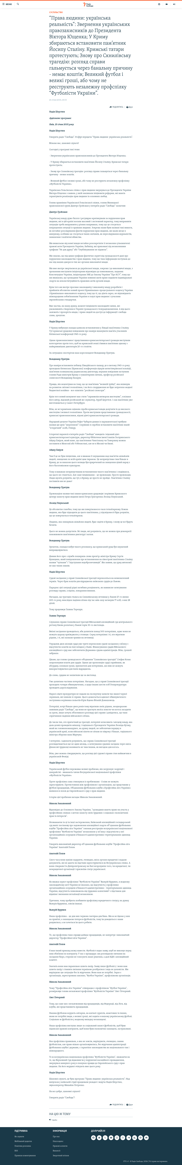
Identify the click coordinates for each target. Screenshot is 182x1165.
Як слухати (19, 1137)
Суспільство (56, 12)
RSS (16, 1151)
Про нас (56, 1137)
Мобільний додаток (23, 1141)
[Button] (116, 107)
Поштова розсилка (23, 1146)
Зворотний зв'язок (61, 1156)
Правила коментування (25, 1156)
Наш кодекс (58, 1141)
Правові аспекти (60, 1146)
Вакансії (56, 1151)
